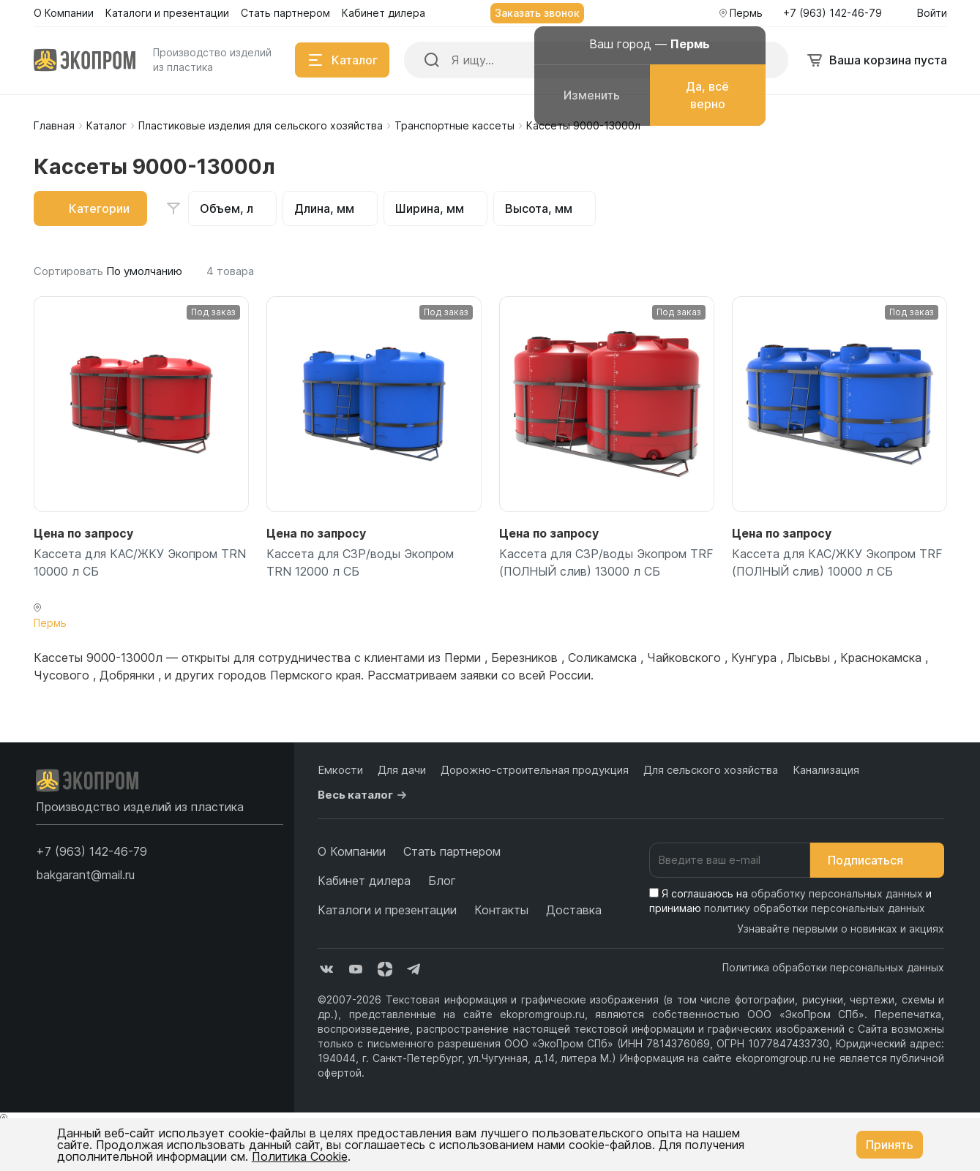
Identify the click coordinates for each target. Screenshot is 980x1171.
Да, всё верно (707, 95)
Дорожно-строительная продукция (535, 770)
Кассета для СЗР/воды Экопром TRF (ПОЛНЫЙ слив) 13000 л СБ (606, 562)
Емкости (340, 770)
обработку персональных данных (837, 893)
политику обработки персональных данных (814, 908)
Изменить (592, 95)
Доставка (574, 910)
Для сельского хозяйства (710, 770)
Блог (442, 880)
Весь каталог (364, 795)
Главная (54, 125)
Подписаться (877, 860)
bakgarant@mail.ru (85, 874)
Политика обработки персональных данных (833, 967)
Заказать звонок (537, 13)
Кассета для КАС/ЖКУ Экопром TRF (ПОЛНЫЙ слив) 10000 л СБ (837, 562)
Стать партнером (452, 851)
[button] (91, 851)
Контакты (501, 910)
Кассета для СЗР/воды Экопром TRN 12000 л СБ (360, 562)
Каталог (106, 125)
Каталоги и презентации (387, 910)
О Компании (352, 851)
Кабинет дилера (364, 880)
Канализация (826, 770)
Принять (889, 1144)
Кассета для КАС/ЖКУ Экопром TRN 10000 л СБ (140, 562)
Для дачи (402, 770)
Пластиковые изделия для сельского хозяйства (260, 125)
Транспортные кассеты (454, 125)
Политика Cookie (300, 1156)
